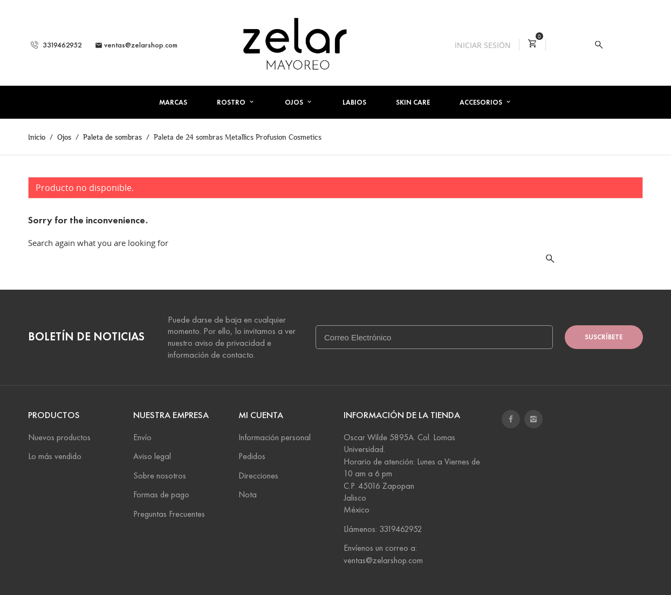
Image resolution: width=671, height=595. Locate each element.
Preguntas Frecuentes (169, 514)
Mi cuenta (260, 415)
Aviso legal (152, 456)
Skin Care (413, 102)
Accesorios (482, 102)
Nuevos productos (59, 437)
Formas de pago (161, 494)
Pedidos (251, 456)
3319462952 (56, 45)
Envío (142, 437)
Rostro (232, 102)
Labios (354, 102)
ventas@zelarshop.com (136, 45)
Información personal (274, 437)
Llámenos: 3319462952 (383, 529)
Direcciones (258, 475)
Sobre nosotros (159, 475)
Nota (247, 494)
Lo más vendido (54, 456)
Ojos (295, 102)
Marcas (173, 102)
